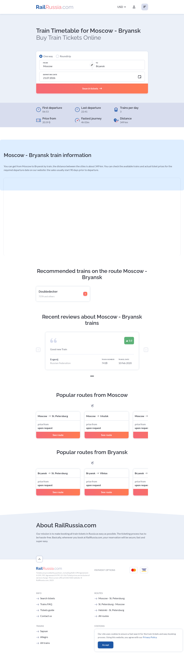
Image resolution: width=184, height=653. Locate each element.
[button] (121, 7)
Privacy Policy (150, 637)
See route (58, 434)
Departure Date (50, 74)
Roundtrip (65, 56)
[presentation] (38, 350)
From (45, 63)
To (97, 63)
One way (48, 56)
